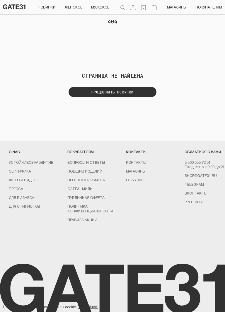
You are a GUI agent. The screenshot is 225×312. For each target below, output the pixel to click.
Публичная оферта (86, 197)
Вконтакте (195, 193)
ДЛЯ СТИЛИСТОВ (24, 206)
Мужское (100, 7)
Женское (73, 7)
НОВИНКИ (47, 7)
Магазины (177, 7)
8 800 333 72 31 (198, 162)
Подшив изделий (84, 171)
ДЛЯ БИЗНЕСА (21, 197)
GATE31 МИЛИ (80, 189)
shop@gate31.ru (201, 175)
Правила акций (82, 220)
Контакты (136, 162)
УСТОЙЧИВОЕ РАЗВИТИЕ (31, 162)
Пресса (16, 189)
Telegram (194, 184)
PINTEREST (194, 202)
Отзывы (134, 180)
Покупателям (208, 7)
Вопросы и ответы (86, 162)
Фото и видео (22, 180)
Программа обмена (86, 180)
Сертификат (21, 171)
